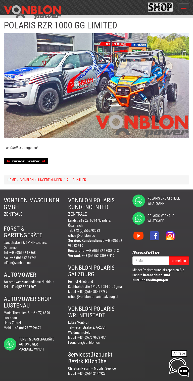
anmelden (179, 261)
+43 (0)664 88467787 (92, 292)
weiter (36, 161)
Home (12, 180)
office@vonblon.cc (17, 263)
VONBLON (27, 180)
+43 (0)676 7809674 (27, 328)
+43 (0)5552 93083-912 (98, 256)
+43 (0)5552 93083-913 (102, 251)
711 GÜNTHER (76, 180)
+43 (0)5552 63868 (22, 253)
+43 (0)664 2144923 (91, 373)
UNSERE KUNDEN (50, 180)
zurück (15, 161)
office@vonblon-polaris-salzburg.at (93, 297)
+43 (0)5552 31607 (22, 287)
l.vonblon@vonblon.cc (84, 342)
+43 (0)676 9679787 (91, 337)
